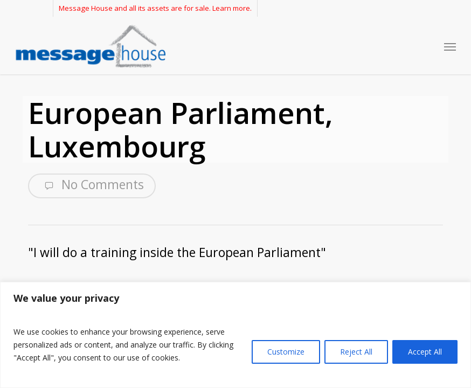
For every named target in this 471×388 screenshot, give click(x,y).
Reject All (356, 352)
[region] (235, 335)
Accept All (425, 352)
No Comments (92, 185)
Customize (285, 352)
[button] (450, 46)
